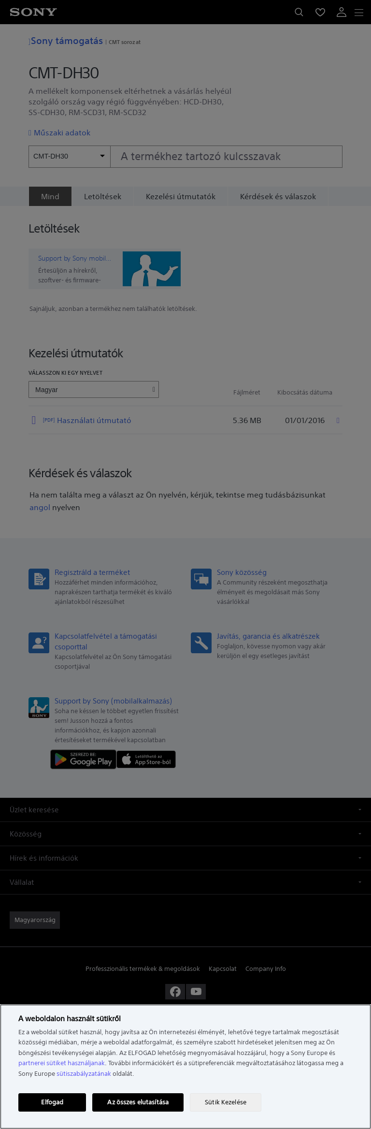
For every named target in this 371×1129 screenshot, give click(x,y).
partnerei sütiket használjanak (61, 1063)
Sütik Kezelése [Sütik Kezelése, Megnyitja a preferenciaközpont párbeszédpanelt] (225, 1102)
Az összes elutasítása (138, 1102)
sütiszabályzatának (84, 1074)
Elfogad (52, 1102)
